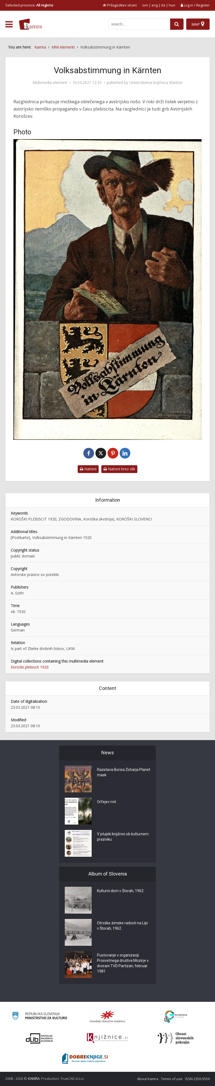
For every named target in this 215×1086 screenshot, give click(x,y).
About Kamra (147, 1078)
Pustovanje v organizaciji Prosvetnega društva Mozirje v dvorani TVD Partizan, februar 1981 (123, 963)
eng (155, 5)
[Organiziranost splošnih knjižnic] (107, 1016)
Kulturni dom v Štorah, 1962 (120, 891)
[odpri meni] (9, 24)
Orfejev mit (106, 802)
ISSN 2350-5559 (197, 1078)
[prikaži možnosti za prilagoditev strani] (120, 5)
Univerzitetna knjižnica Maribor (156, 82)
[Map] (198, 24)
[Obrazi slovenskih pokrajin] (175, 1038)
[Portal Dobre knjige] (85, 1058)
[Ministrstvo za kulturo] (39, 1016)
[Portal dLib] (39, 1038)
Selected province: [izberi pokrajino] (29, 5)
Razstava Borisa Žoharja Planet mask (123, 772)
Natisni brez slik (119, 468)
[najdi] (177, 24)
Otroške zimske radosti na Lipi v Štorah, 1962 (122, 925)
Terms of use (171, 1078)
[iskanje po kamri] (139, 24)
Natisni (88, 468)
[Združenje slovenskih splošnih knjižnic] (107, 1038)
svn (145, 5)
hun (172, 5)
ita (163, 5)
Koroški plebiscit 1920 (30, 667)
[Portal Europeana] (175, 1017)
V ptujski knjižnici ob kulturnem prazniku (123, 836)
